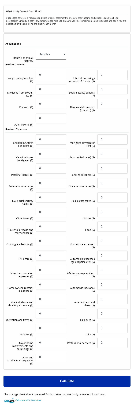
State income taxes (82, 186)
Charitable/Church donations (23, 144)
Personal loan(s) (22, 174)
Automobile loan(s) (82, 157)
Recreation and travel (19, 320)
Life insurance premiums (81, 275)
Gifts (90, 334)
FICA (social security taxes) (22, 202)
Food (90, 229)
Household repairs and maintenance (20, 231)
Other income (23, 124)
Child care (25, 259)
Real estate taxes (83, 200)
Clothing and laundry (19, 244)
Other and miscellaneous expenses (19, 360)
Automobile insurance (82, 289)
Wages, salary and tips (20, 79)
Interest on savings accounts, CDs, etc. (82, 79)
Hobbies (26, 334)
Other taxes (24, 218)
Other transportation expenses (21, 275)
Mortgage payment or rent (82, 144)
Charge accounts (83, 174)
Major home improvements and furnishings (22, 346)
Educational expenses (82, 246)
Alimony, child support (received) (82, 108)
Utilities (89, 218)
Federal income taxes (21, 188)
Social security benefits (82, 94)
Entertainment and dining (84, 304)
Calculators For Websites (28, 400)
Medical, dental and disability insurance (20, 304)
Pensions (26, 107)
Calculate (67, 381)
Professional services (81, 343)
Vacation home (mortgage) (24, 159)
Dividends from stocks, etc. (20, 94)
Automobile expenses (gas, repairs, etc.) (82, 260)
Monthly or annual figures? (23, 59)
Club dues (87, 320)
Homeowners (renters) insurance (20, 289)
